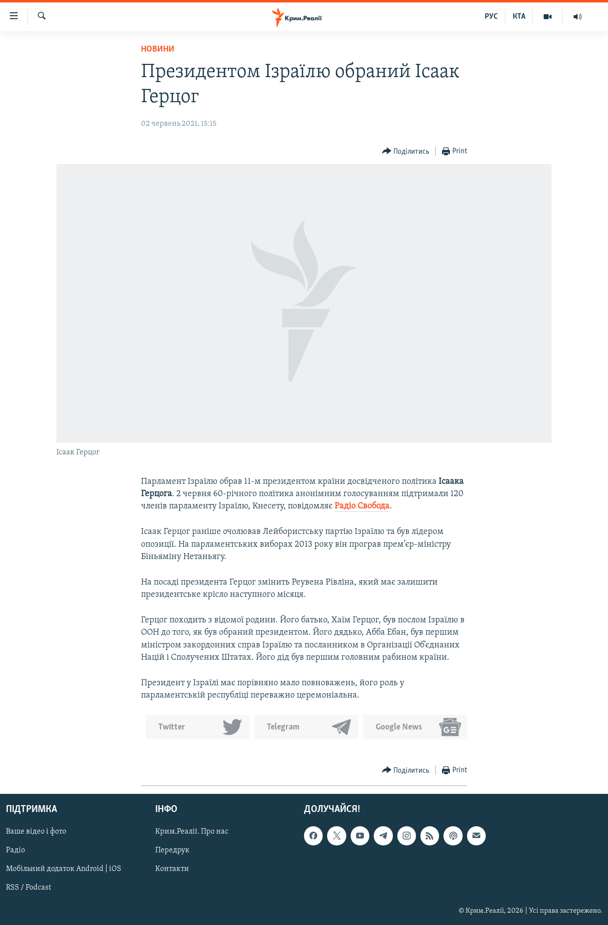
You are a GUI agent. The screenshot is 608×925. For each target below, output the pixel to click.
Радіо (15, 850)
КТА (519, 17)
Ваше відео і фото (36, 832)
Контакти (172, 869)
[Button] (406, 151)
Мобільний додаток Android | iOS (63, 869)
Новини (157, 49)
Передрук (172, 850)
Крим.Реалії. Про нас (191, 832)
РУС (491, 17)
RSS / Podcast (28, 888)
